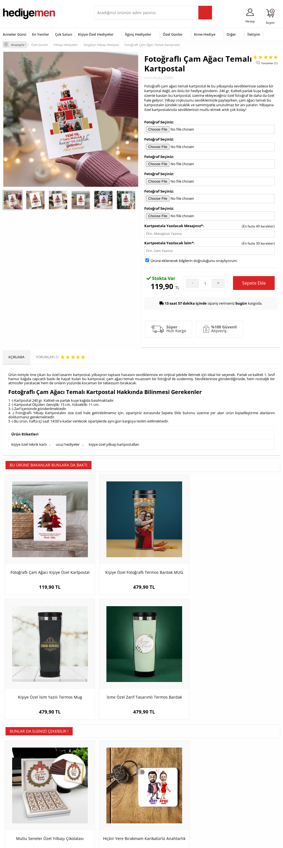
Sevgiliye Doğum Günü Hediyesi (114, 786)
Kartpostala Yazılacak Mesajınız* (173, 224)
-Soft (112, 841)
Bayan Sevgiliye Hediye (115, 805)
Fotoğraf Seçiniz (158, 121)
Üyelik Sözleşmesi (16, 776)
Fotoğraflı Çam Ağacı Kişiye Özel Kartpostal (37, 548)
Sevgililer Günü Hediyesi (163, 768)
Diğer (231, 34)
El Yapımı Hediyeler (65, 793)
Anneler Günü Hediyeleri (163, 793)
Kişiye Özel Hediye (64, 768)
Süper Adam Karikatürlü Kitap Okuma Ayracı (176, 668)
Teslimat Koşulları (16, 768)
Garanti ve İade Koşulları (21, 793)
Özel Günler (173, 34)
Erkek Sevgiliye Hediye (114, 797)
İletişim (253, 34)
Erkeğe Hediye (203, 768)
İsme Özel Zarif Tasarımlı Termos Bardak (245, 548)
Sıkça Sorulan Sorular (19, 809)
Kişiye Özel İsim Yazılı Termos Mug (176, 548)
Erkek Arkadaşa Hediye (68, 776)
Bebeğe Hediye (203, 793)
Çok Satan (63, 34)
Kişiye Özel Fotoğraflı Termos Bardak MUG (106, 548)
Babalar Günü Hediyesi (162, 813)
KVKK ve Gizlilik (14, 801)
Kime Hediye (204, 34)
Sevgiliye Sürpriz (62, 801)
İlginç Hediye (201, 809)
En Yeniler (40, 34)
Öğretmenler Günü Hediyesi (158, 803)
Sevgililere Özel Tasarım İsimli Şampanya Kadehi (245, 668)
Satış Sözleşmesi (15, 784)
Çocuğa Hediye (203, 784)
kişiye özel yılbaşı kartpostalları (114, 443)
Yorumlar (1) (269, 62)
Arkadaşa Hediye (205, 801)
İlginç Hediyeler (138, 34)
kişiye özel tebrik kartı (29, 443)
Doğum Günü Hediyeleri (162, 776)
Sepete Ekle (254, 284)
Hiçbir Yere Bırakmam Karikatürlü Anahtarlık (107, 668)
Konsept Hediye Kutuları (115, 768)
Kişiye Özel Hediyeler (96, 34)
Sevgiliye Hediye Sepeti (115, 776)
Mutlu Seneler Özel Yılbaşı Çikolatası (37, 668)
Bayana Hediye (203, 776)
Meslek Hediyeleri (64, 809)
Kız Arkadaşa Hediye (66, 784)
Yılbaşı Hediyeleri (157, 784)
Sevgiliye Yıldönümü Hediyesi (112, 815)
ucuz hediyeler (68, 443)
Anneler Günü (14, 34)
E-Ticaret (125, 841)
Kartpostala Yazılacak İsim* (168, 242)
